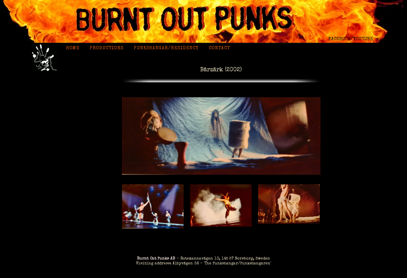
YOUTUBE (363, 39)
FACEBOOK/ (340, 39)
